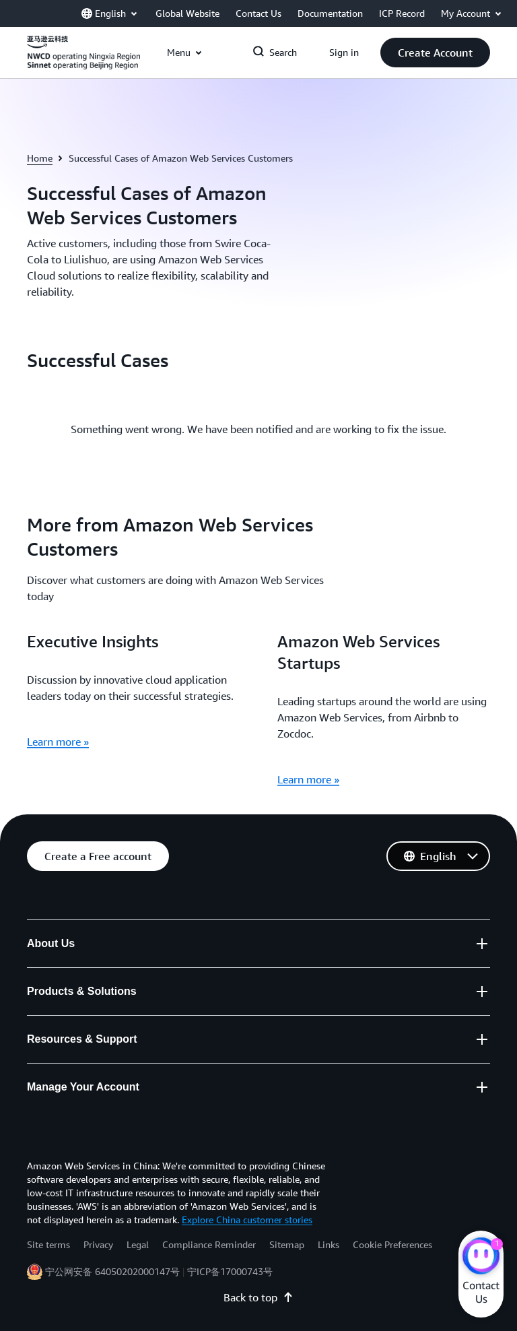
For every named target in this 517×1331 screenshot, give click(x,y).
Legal (138, 1244)
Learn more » (58, 741)
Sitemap (286, 1244)
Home (40, 158)
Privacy (98, 1244)
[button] (435, 52)
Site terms (48, 1244)
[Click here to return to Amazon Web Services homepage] (83, 60)
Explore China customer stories (247, 1219)
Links (328, 1244)
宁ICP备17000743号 (230, 1271)
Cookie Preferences (392, 1244)
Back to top (258, 1297)
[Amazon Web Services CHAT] (481, 1257)
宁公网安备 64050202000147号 (112, 1271)
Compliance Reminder (209, 1244)
